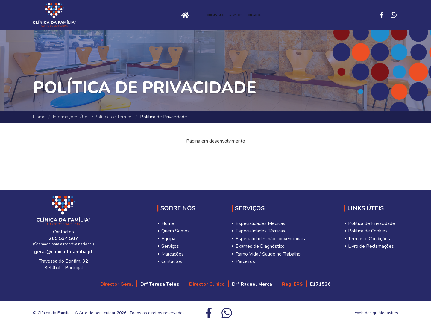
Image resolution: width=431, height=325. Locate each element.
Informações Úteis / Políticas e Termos (93, 117)
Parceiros (245, 261)
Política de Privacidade (371, 223)
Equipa (168, 238)
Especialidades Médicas (260, 223)
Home (130, 15)
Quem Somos (198, 15)
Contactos (290, 15)
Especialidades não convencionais (270, 238)
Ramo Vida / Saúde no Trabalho (268, 254)
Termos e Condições (369, 238)
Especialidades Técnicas (260, 231)
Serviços (245, 15)
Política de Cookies (368, 231)
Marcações (172, 254)
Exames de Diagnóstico (260, 246)
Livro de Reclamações (371, 246)
